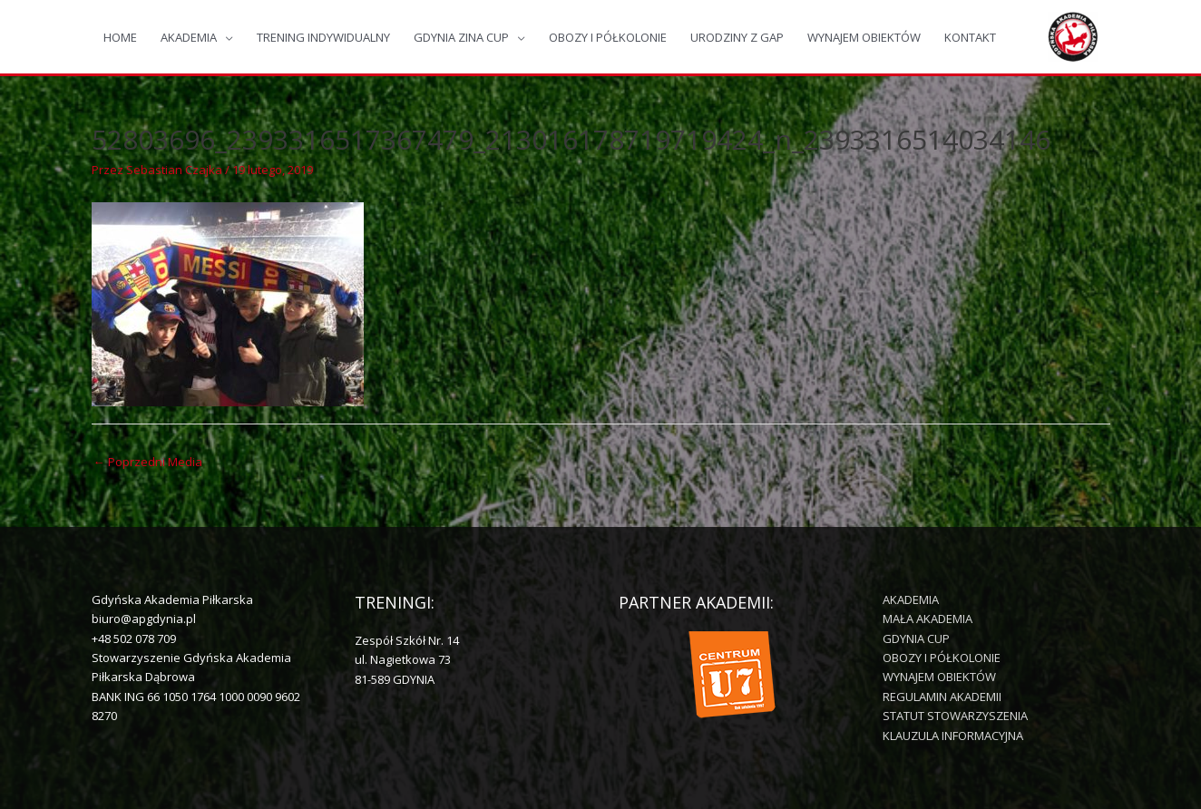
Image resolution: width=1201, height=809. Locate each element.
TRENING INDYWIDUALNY (323, 37)
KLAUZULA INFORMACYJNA (953, 735)
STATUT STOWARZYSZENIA (955, 715)
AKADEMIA (189, 37)
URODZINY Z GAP (737, 37)
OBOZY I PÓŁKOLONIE (608, 37)
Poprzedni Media (147, 461)
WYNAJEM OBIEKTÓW (864, 37)
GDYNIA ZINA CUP (461, 37)
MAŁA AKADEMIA (927, 618)
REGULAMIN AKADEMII (942, 696)
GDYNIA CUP (916, 638)
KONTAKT (970, 37)
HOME (120, 37)
